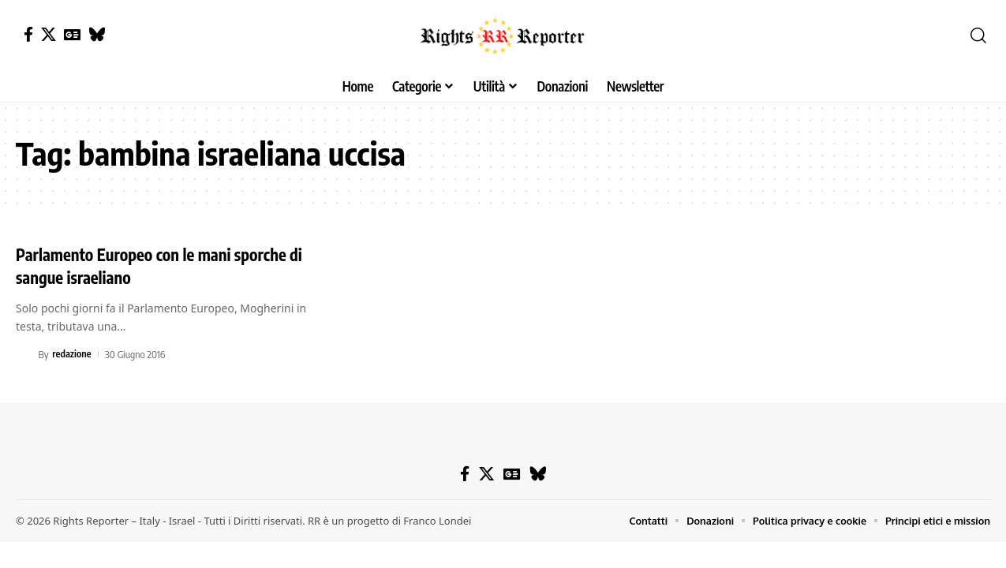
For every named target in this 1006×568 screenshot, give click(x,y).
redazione (72, 353)
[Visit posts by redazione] (24, 353)
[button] (978, 35)
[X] (48, 34)
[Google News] (72, 34)
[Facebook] (28, 34)
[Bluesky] (96, 34)
